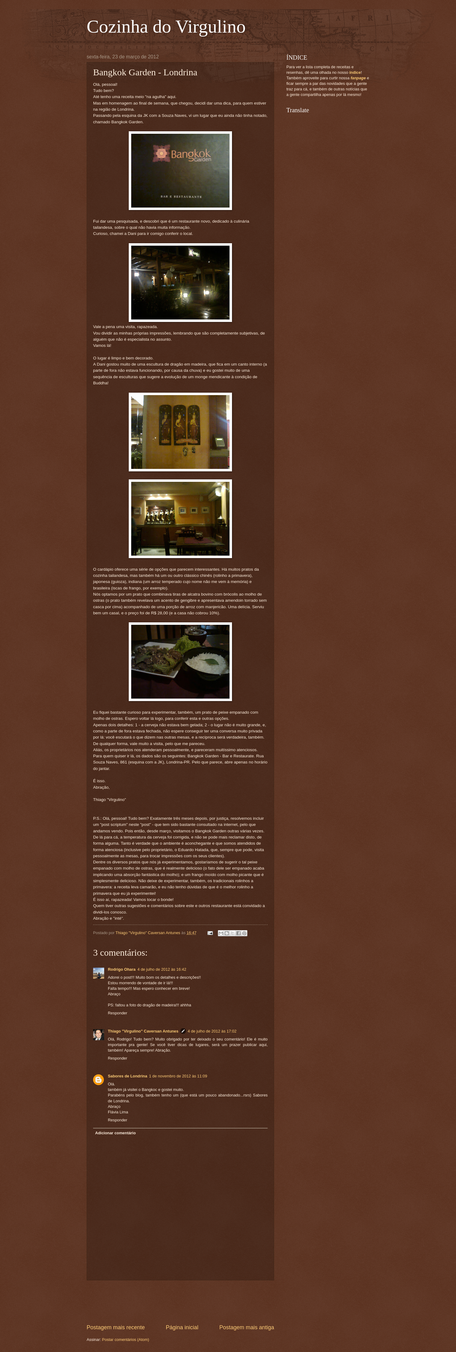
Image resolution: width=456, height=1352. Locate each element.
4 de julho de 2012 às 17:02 (212, 1031)
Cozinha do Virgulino (166, 26)
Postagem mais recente (116, 1327)
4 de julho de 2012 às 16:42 (161, 969)
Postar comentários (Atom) (125, 1339)
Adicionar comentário (115, 1133)
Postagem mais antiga (246, 1327)
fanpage (358, 78)
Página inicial (182, 1327)
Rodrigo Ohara (122, 969)
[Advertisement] (198, 1302)
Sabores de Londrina (127, 1076)
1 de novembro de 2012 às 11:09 (178, 1076)
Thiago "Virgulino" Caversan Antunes (143, 1031)
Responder (117, 1013)
